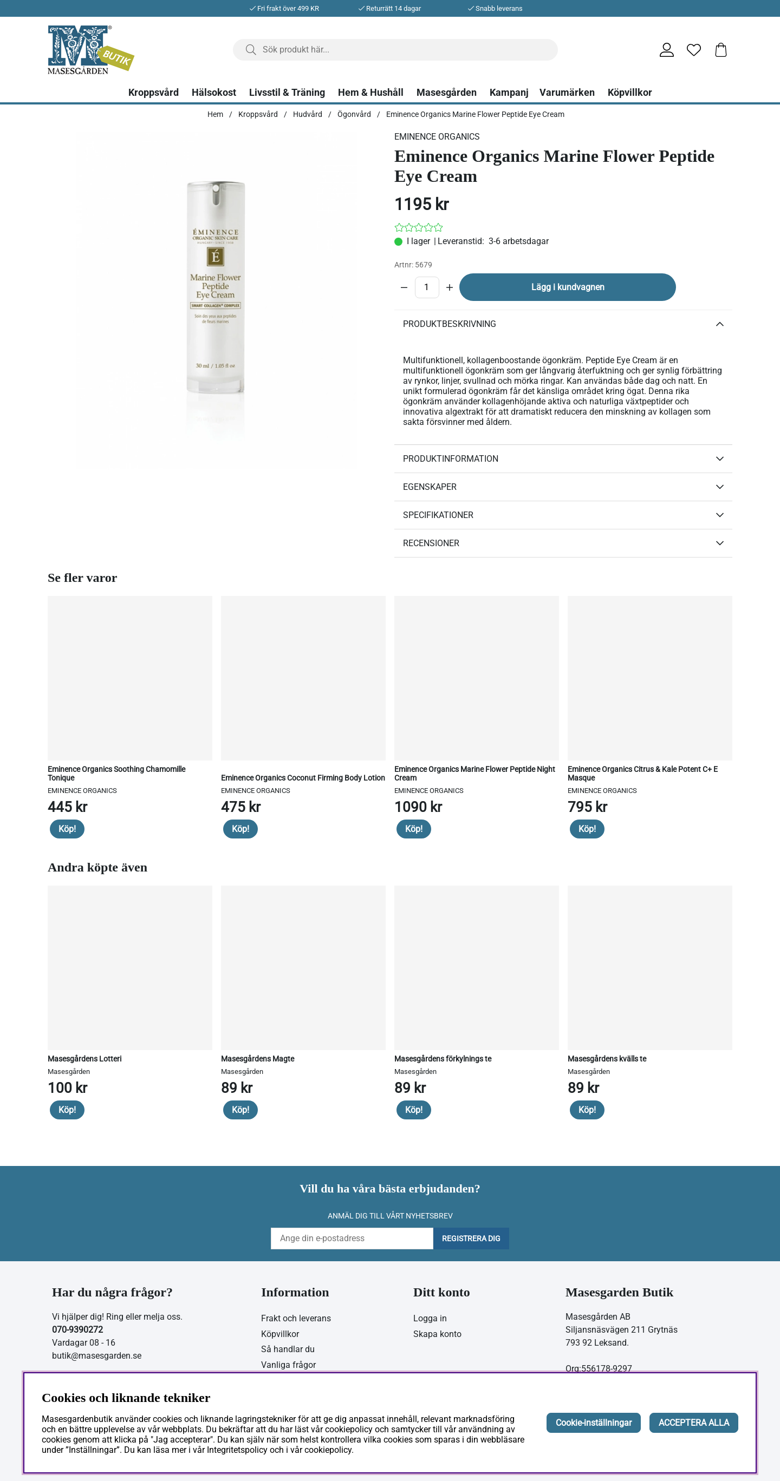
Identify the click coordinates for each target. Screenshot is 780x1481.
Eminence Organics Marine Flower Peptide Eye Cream (475, 114)
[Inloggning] (666, 50)
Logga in (430, 1318)
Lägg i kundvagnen (567, 287)
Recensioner (431, 543)
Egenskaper (430, 487)
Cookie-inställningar (594, 1423)
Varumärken (567, 92)
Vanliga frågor (288, 1365)
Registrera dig (471, 1238)
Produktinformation (450, 459)
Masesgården (447, 92)
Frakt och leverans (296, 1318)
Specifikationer (438, 515)
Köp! (67, 829)
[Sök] (395, 50)
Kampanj (509, 92)
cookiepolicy (328, 1450)
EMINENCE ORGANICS (437, 137)
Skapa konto (437, 1334)
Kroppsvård (153, 92)
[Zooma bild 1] (217, 300)
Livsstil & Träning (287, 92)
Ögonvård (354, 114)
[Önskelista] (693, 50)
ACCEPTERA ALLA (694, 1423)
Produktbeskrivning (449, 324)
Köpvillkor (630, 92)
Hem (215, 114)
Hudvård (307, 114)
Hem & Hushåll (371, 92)
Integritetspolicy (237, 1450)
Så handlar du (288, 1349)
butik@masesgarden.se (96, 1356)
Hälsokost (214, 92)
